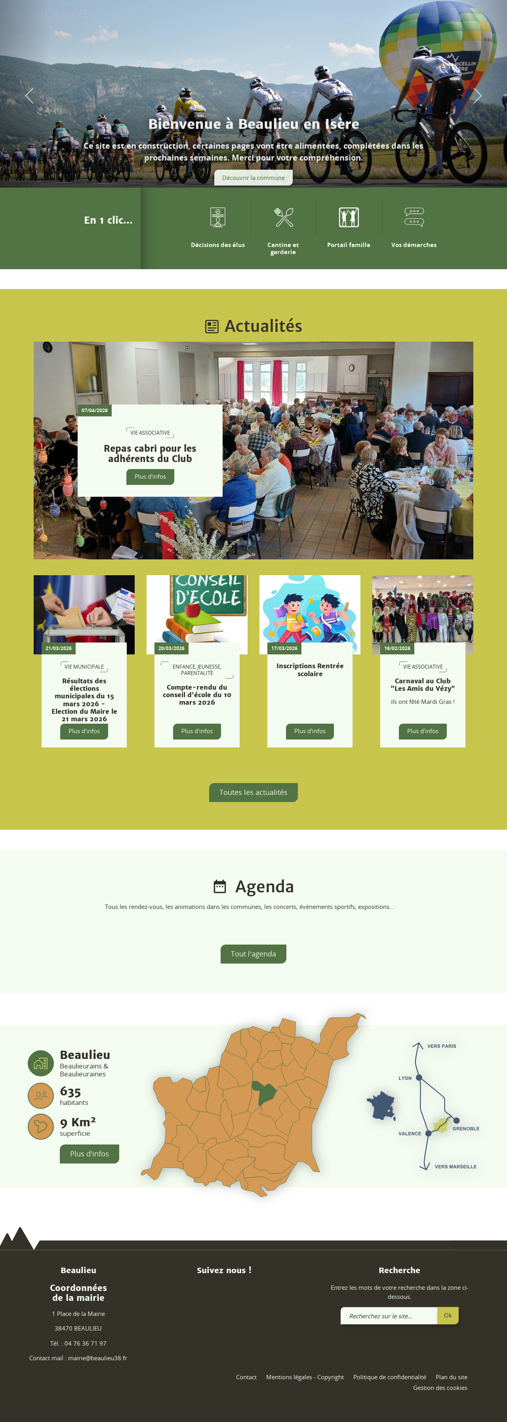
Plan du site (451, 1377)
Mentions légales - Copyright (305, 1377)
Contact (246, 1377)
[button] (25, 96)
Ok (448, 1315)
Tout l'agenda (253, 953)
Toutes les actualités (253, 792)
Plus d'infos (150, 476)
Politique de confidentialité (389, 1377)
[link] (452, 19)
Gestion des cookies (440, 1388)
